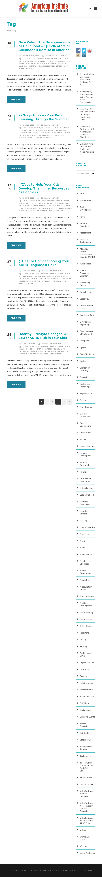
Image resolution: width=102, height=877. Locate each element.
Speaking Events (87, 716)
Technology (85, 756)
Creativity (27, 59)
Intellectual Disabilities (85, 480)
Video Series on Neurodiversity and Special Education (87, 807)
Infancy (83, 471)
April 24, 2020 (28, 344)
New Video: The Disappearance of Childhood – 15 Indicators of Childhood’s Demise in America (45, 46)
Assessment (85, 232)
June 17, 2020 (28, 198)
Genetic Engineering (85, 424)
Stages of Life (86, 739)
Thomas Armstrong (56, 56)
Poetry (83, 639)
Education (35, 61)
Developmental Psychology (87, 323)
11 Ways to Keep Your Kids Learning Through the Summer (44, 117)
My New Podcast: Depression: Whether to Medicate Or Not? (87, 79)
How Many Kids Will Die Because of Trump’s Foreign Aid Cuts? (87, 114)
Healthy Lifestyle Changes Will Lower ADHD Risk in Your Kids (44, 336)
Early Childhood (61, 128)
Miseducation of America (87, 588)
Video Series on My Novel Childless (87, 794)
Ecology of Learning (85, 369)
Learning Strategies (29, 133)
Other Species (86, 626)
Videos (83, 830)
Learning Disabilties (40, 279)
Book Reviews (86, 292)
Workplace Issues (85, 838)
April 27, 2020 (28, 271)
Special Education (39, 211)
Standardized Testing (86, 747)
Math (60, 133)
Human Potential (84, 463)
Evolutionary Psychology (86, 385)
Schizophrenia (86, 689)
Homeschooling (42, 130)
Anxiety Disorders (84, 224)
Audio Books (85, 263)
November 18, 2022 (30, 56)
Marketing (84, 534)
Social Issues (42, 66)
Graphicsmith (85, 870)
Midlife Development (86, 572)
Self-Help (84, 703)
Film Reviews (86, 407)
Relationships (86, 683)
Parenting (59, 135)
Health (61, 61)
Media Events (86, 554)
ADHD (24, 201)
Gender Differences (85, 415)
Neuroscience (86, 619)
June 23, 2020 (28, 125)
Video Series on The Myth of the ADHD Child (87, 821)
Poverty (31, 66)
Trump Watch (86, 777)
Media (82, 547)
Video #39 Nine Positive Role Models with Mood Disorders (87, 147)
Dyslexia (83, 347)
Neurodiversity (86, 612)
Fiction (83, 400)
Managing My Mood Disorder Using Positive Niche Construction (86, 97)
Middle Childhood (40, 63)
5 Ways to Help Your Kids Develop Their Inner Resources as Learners (44, 188)
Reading (22, 138)
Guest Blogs (85, 432)
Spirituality (85, 733)
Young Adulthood (87, 853)
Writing (47, 138)
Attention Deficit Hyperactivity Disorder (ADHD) (46, 274)
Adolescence (85, 200)
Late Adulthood (87, 488)
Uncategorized (34, 138)
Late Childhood (59, 130)
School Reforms (87, 696)
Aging (82, 216)
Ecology (83, 361)
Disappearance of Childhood (47, 59)
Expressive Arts (48, 61)
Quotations (85, 669)
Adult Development (86, 208)
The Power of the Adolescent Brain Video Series (87, 766)
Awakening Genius (31, 128)
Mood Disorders (87, 596)
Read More (16, 99)
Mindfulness (85, 580)
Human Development (86, 454)
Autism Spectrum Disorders (39, 203)
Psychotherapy (87, 662)
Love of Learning (48, 133)
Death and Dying (87, 315)
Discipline (59, 203)
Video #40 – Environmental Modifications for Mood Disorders (87, 131)
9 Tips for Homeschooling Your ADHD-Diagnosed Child (44, 263)
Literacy (83, 520)
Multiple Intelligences (41, 135)
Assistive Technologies (86, 240)
